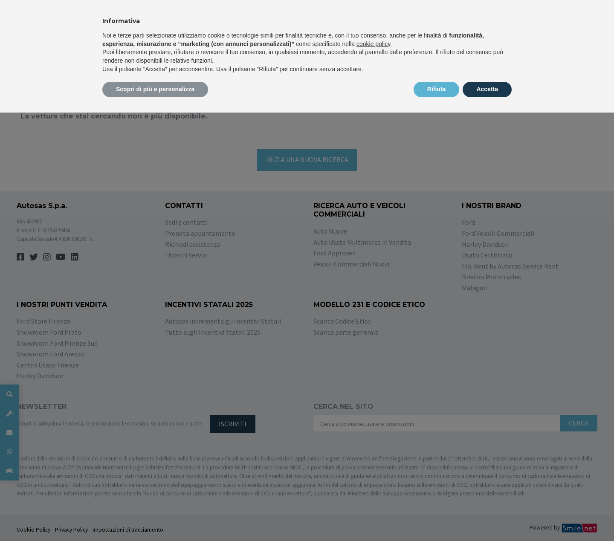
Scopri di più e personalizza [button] (155, 89)
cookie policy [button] (373, 44)
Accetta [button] (487, 89)
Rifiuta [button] (436, 89)
